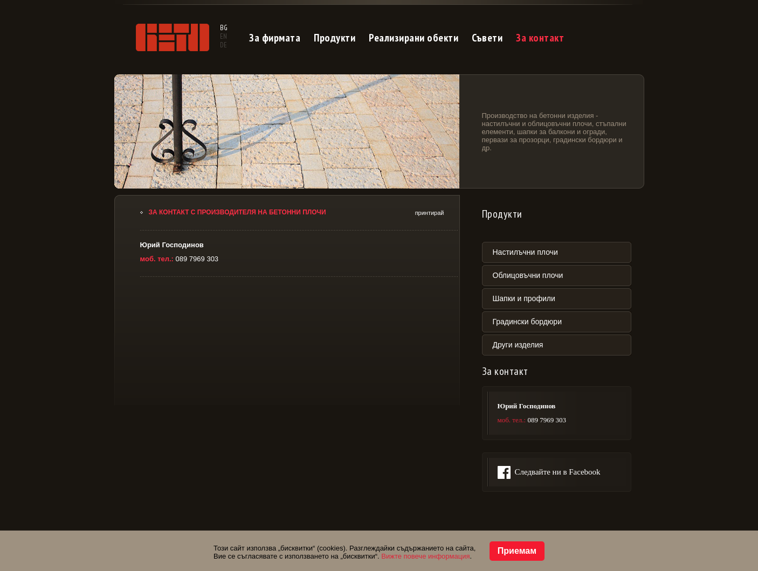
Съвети (487, 38)
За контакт (540, 38)
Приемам (517, 550)
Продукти (334, 38)
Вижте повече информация (425, 556)
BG (224, 27)
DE (223, 45)
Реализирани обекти (413, 38)
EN (223, 36)
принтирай (429, 213)
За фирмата (274, 38)
